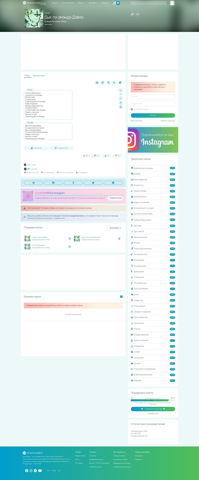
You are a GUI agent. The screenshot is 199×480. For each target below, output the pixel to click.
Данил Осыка (30, 165)
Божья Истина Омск (55, 21)
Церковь (153, 380)
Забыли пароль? (167, 121)
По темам (79, 463)
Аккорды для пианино (121, 463)
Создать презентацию (122, 467)
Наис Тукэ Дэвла (39, 237)
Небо (153, 294)
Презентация (38, 76)
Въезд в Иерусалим (153, 219)
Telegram (139, 459)
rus (48, 470)
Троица (153, 363)
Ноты (77, 459)
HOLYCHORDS (43, 193)
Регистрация (136, 121)
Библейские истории (153, 168)
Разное (153, 329)
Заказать (105, 3)
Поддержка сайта (96, 459)
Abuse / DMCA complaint (99, 463)
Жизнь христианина (153, 248)
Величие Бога (153, 197)
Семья (153, 352)
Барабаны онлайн (120, 459)
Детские (153, 226)
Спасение (153, 357)
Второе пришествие (153, 214)
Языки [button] (80, 3)
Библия (153, 174)
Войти (153, 115)
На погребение (153, 289)
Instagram (139, 456)
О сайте (92, 456)
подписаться (116, 198)
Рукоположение (153, 340)
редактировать (78, 216)
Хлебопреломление (153, 375)
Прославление (153, 317)
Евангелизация (153, 237)
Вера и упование (153, 202)
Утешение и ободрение (153, 369)
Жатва (153, 243)
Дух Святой (153, 231)
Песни (55, 3)
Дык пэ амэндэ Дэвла (91, 237)
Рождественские (153, 334)
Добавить (93, 3)
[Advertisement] (73, 52)
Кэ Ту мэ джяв (38, 245)
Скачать (36, 148)
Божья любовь (153, 191)
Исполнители (68, 3)
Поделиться (61, 148)
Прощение (153, 323)
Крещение (153, 271)
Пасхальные (153, 306)
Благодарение (153, 179)
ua (59, 470)
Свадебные (153, 346)
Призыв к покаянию (153, 312)
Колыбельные (153, 266)
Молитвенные (153, 283)
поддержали (153, 413)
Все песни (115, 228)
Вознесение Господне (153, 208)
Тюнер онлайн (119, 456)
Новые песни (80, 456)
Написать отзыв (95, 467)
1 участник (32, 169)
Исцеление (153, 260)
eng (54, 470)
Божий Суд (153, 185)
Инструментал (153, 254)
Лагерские (153, 277)
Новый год (153, 300)
